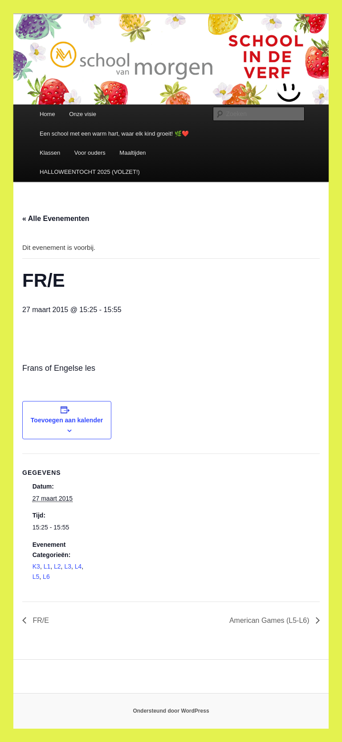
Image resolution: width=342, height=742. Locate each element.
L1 (47, 566)
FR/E (40, 620)
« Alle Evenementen (56, 218)
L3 (67, 566)
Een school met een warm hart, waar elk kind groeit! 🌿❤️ (114, 133)
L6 (46, 576)
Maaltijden (132, 152)
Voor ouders (90, 152)
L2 (57, 566)
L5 (36, 576)
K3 (36, 566)
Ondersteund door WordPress (171, 711)
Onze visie (82, 114)
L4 (78, 566)
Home (47, 114)
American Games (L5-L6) (270, 620)
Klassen (50, 152)
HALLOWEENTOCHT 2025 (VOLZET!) (90, 171)
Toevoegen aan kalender (67, 420)
